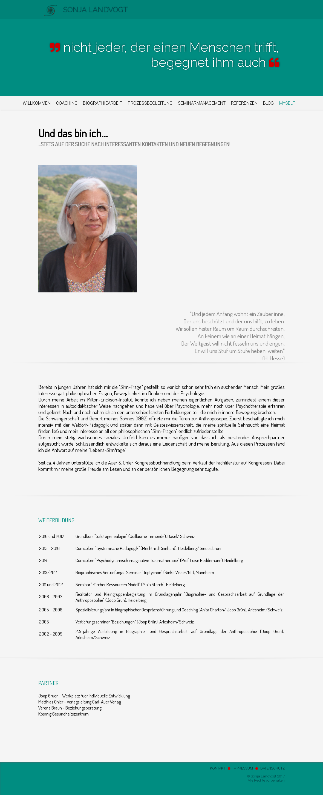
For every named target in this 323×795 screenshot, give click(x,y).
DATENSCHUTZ (272, 768)
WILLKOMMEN (37, 103)
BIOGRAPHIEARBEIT (102, 103)
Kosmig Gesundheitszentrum (63, 714)
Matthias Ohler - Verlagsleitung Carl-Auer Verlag (79, 702)
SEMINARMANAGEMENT (202, 103)
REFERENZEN (244, 103)
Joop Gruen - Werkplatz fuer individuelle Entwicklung (84, 696)
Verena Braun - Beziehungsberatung (70, 708)
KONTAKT (217, 768)
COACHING (66, 103)
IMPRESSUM (243, 768)
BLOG (268, 103)
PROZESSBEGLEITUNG (150, 103)
